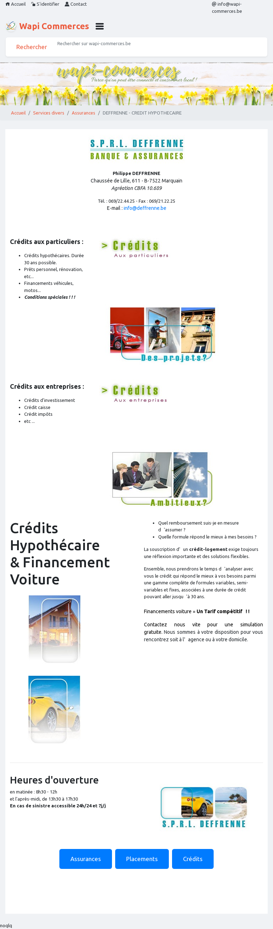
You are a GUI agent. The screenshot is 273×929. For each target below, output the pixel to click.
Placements (142, 858)
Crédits (193, 858)
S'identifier (45, 3)
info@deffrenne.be (145, 208)
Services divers (48, 112)
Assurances (83, 112)
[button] (99, 26)
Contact (76, 3)
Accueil (15, 3)
